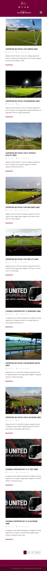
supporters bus (24, 52)
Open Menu (41, 12)
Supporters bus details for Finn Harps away (23, 207)
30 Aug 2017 (11, 104)
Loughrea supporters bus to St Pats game (22, 469)
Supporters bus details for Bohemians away (23, 101)
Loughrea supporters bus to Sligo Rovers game (22, 522)
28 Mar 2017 (11, 526)
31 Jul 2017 (10, 210)
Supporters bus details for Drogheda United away (23, 364)
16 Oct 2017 (11, 52)
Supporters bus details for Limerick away (22, 49)
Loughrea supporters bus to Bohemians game (23, 311)
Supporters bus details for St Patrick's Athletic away (21, 154)
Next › (38, 552)
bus (19, 52)
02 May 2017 (11, 368)
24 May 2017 (11, 314)
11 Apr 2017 (11, 472)
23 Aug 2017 (11, 158)
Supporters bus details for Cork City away (22, 259)
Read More (9, 65)
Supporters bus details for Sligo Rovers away (23, 417)
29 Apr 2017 (11, 420)
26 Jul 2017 (10, 262)
